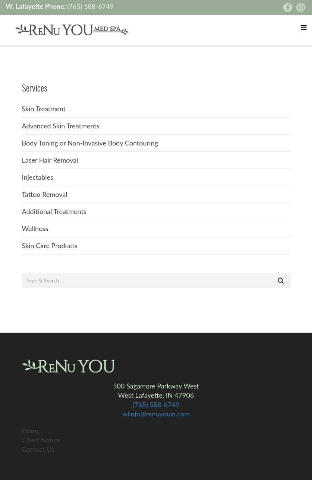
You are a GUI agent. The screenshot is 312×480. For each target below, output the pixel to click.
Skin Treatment (44, 109)
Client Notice (41, 440)
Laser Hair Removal (50, 160)
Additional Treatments (54, 211)
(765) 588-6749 (90, 6)
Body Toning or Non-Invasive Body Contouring (90, 143)
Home (31, 430)
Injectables (37, 177)
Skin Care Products (50, 245)
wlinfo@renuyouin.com (156, 414)
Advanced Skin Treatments (61, 126)
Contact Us (38, 449)
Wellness (35, 228)
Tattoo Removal (44, 194)
